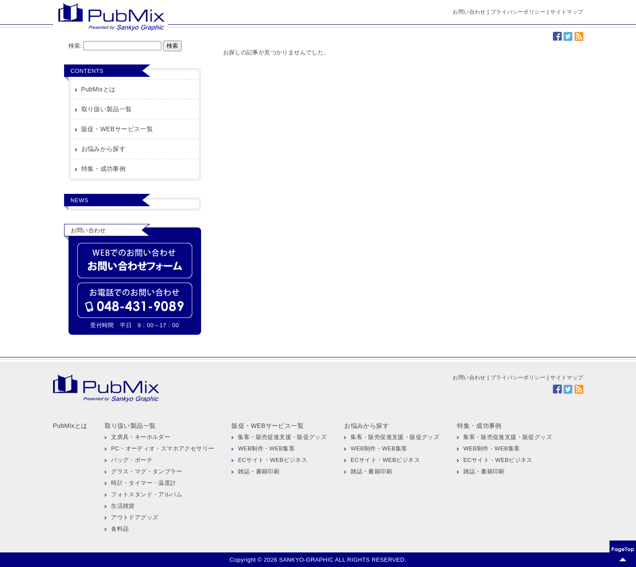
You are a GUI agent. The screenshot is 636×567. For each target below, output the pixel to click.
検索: (75, 45)
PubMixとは (98, 89)
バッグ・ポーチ (131, 460)
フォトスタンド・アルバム (146, 494)
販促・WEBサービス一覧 (117, 128)
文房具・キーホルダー (140, 437)
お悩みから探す (103, 148)
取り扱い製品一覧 (106, 109)
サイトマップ (566, 12)
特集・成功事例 (103, 168)
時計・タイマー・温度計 (143, 483)
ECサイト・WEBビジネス (272, 460)
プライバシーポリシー (518, 12)
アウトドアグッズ (134, 517)
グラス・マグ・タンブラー (146, 471)
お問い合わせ (469, 12)
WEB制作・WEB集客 (266, 448)
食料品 (120, 528)
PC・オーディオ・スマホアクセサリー (162, 448)
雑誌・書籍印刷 (258, 471)
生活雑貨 (123, 506)
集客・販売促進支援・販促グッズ (282, 437)
